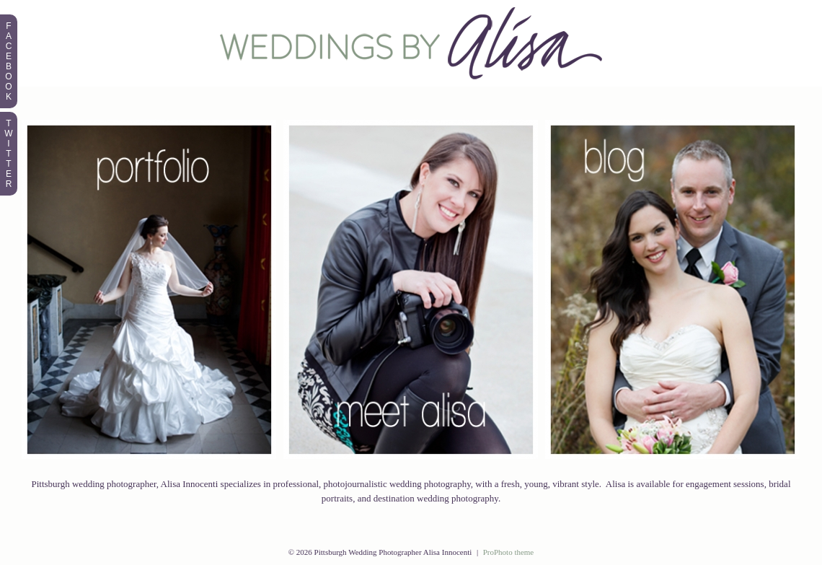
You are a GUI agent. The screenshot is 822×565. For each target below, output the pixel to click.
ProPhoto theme (508, 552)
